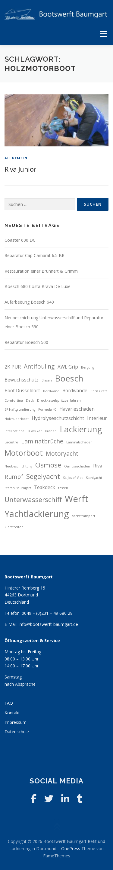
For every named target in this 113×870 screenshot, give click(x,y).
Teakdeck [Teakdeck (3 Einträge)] (44, 487)
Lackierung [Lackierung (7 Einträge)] (81, 429)
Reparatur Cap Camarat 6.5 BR (34, 255)
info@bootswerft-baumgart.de (48, 624)
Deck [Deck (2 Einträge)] (30, 400)
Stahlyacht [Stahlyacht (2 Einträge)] (94, 478)
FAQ (9, 703)
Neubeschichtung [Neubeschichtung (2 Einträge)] (18, 466)
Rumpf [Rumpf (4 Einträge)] (14, 477)
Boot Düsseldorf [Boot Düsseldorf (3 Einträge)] (22, 391)
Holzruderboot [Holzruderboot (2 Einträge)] (17, 419)
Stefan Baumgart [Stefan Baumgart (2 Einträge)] (18, 488)
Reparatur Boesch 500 (26, 342)
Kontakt (12, 712)
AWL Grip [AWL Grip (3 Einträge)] (68, 367)
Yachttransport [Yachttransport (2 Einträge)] (83, 516)
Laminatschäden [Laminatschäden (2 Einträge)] (79, 442)
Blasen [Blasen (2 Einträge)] (47, 380)
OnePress (70, 848)
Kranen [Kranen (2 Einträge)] (51, 431)
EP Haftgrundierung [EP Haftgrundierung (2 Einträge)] (20, 409)
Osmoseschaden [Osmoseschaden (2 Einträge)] (77, 466)
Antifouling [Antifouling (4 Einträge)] (39, 366)
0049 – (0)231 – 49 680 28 (47, 613)
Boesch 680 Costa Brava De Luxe (38, 286)
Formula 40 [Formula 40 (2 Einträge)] (47, 409)
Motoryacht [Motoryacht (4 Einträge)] (62, 453)
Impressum (16, 722)
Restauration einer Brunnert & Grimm (41, 271)
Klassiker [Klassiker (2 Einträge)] (35, 431)
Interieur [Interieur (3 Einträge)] (97, 418)
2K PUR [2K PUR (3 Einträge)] (13, 367)
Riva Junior (20, 168)
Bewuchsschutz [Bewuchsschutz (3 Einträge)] (22, 380)
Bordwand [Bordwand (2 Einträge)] (51, 391)
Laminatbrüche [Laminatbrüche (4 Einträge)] (42, 441)
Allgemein (16, 158)
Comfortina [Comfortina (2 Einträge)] (14, 400)
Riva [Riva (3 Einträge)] (97, 466)
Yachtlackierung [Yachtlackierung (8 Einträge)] (37, 514)
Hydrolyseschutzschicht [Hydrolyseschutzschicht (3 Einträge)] (58, 418)
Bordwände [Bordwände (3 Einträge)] (74, 391)
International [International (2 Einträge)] (15, 431)
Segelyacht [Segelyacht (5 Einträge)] (43, 476)
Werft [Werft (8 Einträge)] (76, 499)
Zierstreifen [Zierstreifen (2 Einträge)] (14, 527)
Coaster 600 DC (20, 240)
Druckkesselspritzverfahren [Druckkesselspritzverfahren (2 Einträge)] (59, 400)
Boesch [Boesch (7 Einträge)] (69, 378)
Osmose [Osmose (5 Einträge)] (48, 465)
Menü (103, 33)
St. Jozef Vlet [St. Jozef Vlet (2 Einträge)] (73, 478)
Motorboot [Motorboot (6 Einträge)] (24, 453)
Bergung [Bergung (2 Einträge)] (87, 367)
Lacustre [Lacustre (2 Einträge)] (11, 442)
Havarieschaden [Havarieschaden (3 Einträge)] (77, 409)
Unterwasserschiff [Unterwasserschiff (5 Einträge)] (33, 499)
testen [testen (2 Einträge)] (63, 488)
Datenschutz (17, 731)
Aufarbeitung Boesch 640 (29, 302)
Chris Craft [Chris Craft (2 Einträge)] (98, 391)
